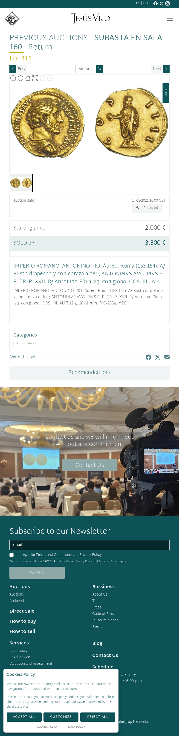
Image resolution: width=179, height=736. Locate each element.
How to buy (22, 621)
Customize (61, 717)
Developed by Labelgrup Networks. (121, 722)
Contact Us (89, 465)
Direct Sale (22, 611)
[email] (89, 545)
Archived (16, 601)
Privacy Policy (90, 555)
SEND (37, 573)
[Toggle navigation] (170, 18)
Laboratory (18, 651)
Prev (22, 69)
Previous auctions (48, 38)
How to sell (22, 632)
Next (157, 69)
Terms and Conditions (54, 555)
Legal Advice (19, 657)
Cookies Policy (47, 727)
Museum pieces (105, 620)
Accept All (24, 717)
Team (97, 601)
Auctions (16, 595)
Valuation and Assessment (30, 664)
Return (40, 47)
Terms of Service (108, 561)
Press (96, 608)
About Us (99, 595)
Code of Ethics (104, 614)
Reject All (97, 717)
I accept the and (59, 555)
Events (97, 627)
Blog (97, 644)
